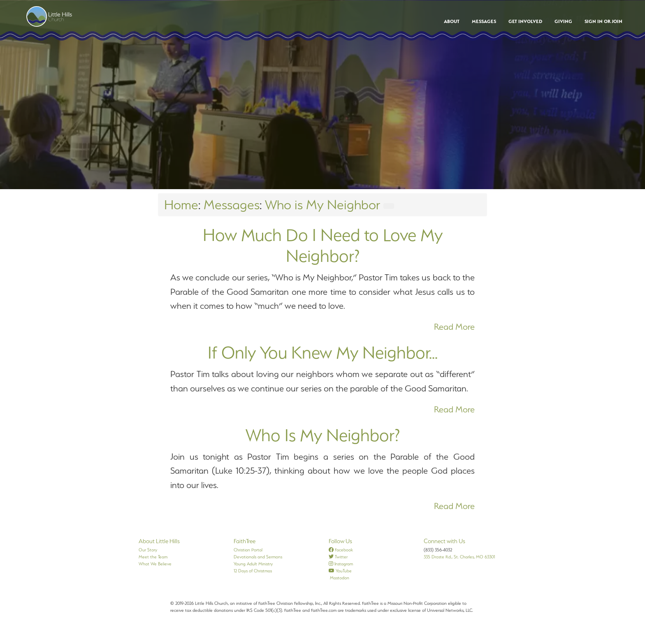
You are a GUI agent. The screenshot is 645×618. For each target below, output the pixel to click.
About (451, 21)
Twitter (338, 556)
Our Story (148, 549)
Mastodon (339, 577)
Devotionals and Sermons (258, 556)
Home (181, 204)
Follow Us (340, 541)
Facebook (341, 549)
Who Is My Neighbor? (323, 435)
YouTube (340, 570)
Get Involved (525, 21)
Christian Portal (248, 549)
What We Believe (155, 563)
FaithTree (244, 541)
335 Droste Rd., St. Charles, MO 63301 (459, 556)
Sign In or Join (603, 21)
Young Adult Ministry (253, 563)
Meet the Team (153, 556)
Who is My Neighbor (322, 204)
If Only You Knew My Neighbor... (323, 352)
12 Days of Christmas (253, 570)
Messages (484, 21)
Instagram (341, 563)
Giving (563, 21)
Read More (454, 327)
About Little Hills (159, 541)
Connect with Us (444, 541)
